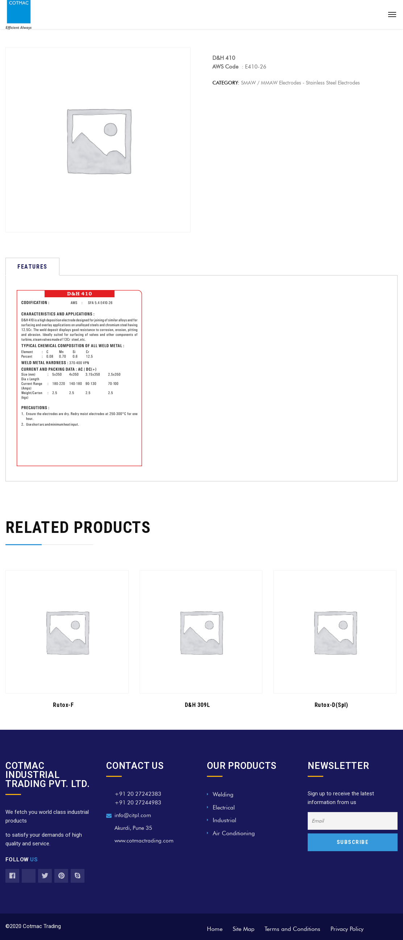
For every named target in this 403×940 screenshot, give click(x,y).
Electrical (224, 807)
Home (215, 928)
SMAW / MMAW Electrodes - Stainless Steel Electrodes (300, 83)
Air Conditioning (234, 833)
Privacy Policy (347, 928)
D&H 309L (197, 704)
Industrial (224, 820)
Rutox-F (63, 704)
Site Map (243, 928)
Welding (223, 794)
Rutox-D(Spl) (331, 704)
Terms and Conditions (292, 928)
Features (32, 266)
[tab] (32, 267)
